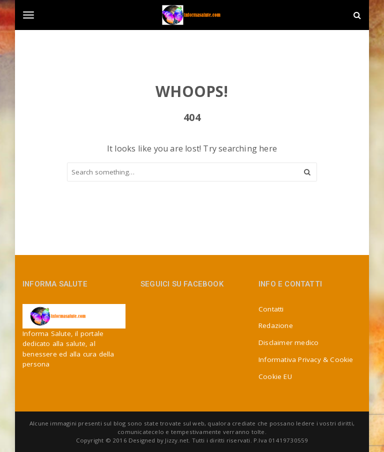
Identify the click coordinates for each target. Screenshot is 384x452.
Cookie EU (275, 376)
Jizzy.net (176, 440)
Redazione (275, 325)
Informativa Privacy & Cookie (306, 359)
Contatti (271, 309)
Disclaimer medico (288, 342)
